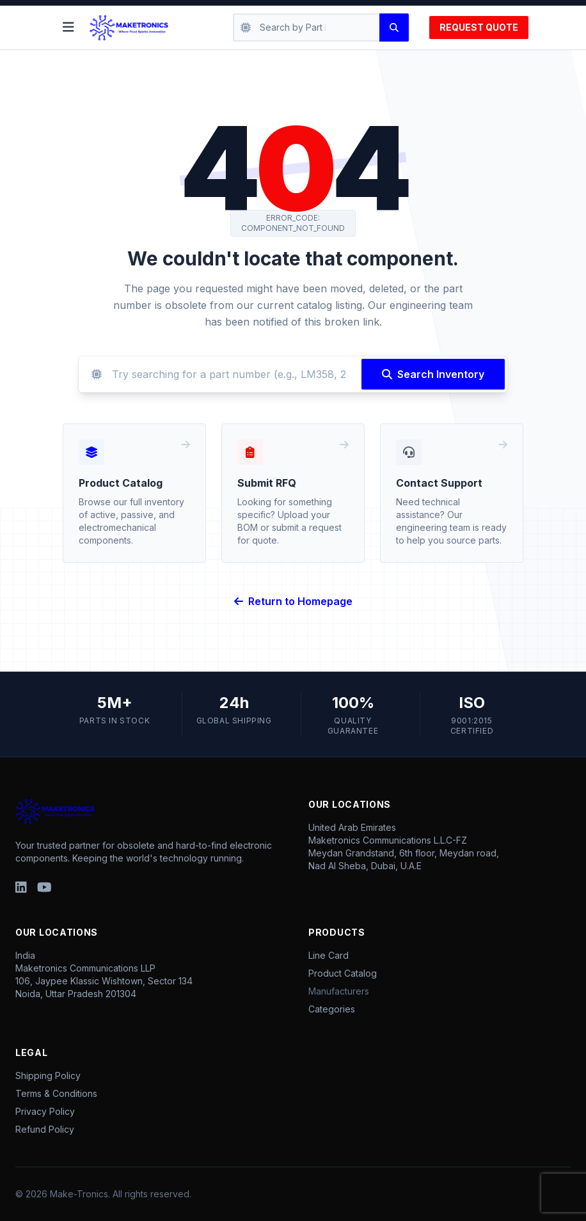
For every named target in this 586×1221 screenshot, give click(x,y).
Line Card (328, 955)
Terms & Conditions (56, 1093)
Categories (331, 1009)
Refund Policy (44, 1129)
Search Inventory (433, 374)
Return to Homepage (293, 601)
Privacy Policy (45, 1111)
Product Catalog (342, 973)
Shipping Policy (48, 1075)
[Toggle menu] (68, 27)
